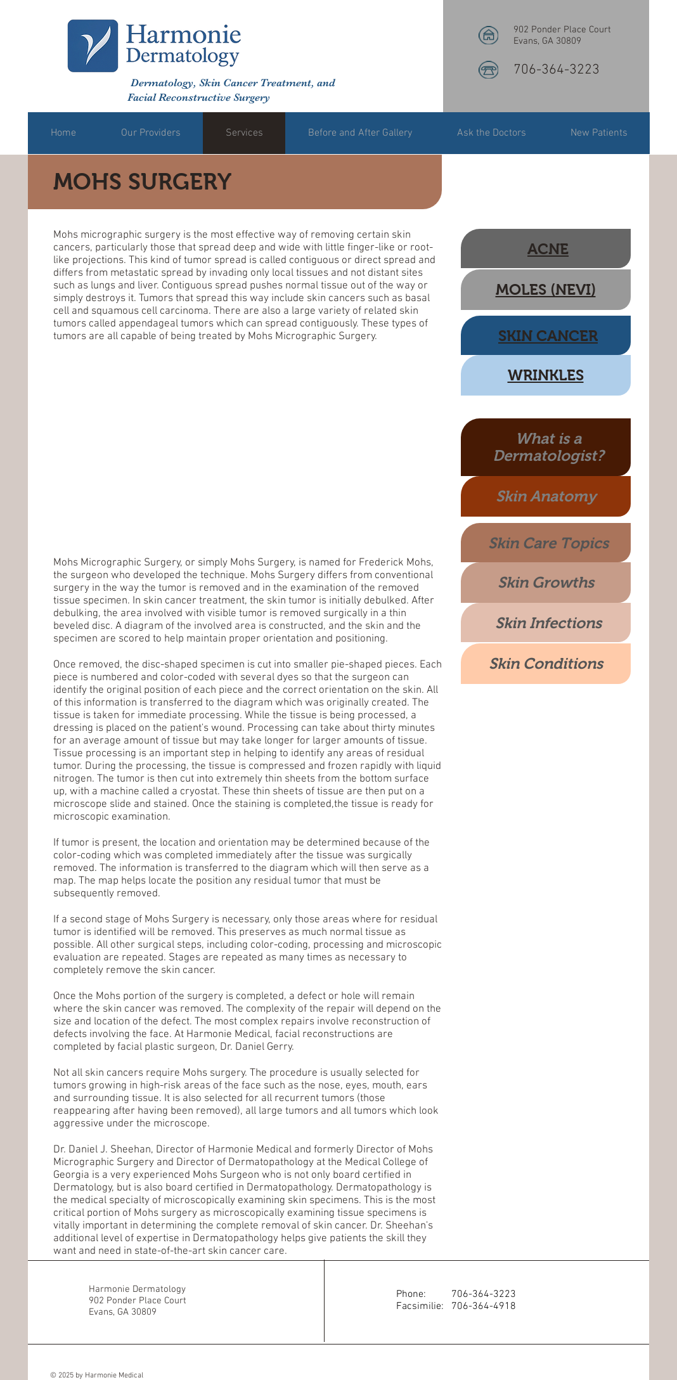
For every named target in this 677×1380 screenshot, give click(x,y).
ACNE (548, 248)
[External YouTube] (248, 450)
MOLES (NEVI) (546, 289)
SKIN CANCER (548, 335)
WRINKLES (546, 375)
